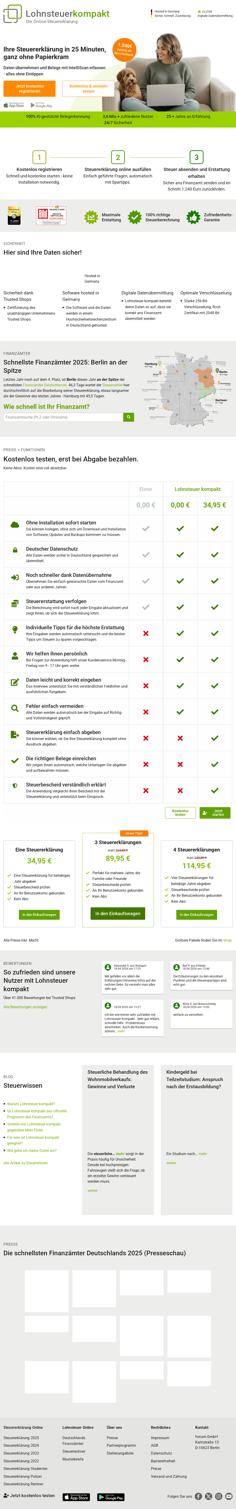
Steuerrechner (73, 1451)
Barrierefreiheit (163, 1461)
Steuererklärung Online (23, 1427)
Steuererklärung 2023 (21, 1453)
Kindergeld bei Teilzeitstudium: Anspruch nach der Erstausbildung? (194, 1079)
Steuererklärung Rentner (23, 1484)
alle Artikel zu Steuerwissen (25, 1163)
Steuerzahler (112, 385)
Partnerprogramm (121, 1445)
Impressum (160, 1438)
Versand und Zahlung (169, 1476)
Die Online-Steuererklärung (52, 21)
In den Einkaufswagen (39, 915)
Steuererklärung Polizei (22, 1476)
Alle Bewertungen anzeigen (25, 1007)
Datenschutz (161, 1453)
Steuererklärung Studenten (25, 1468)
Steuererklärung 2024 (21, 1445)
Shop (227, 940)
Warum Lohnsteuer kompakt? (31, 1104)
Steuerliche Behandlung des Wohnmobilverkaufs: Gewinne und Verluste (118, 1079)
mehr (121, 1031)
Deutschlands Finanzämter (73, 1441)
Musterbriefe (72, 1459)
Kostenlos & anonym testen (89, 89)
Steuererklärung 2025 (21, 1438)
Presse (112, 1438)
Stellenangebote (120, 1453)
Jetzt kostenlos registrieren (29, 89)
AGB (154, 1445)
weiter (92, 1190)
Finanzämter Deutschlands (45, 385)
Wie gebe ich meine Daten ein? (32, 1150)
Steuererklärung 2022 (21, 1461)
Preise (156, 1468)
